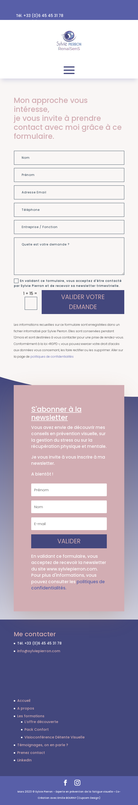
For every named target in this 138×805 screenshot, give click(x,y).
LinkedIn (24, 760)
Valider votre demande (83, 302)
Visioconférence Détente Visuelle (54, 737)
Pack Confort (36, 729)
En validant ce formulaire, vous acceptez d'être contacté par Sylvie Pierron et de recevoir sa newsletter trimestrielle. (68, 283)
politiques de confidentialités (52, 356)
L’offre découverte (41, 721)
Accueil (23, 700)
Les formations (30, 716)
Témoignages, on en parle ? (42, 744)
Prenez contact (31, 752)
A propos (25, 708)
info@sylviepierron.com (38, 650)
